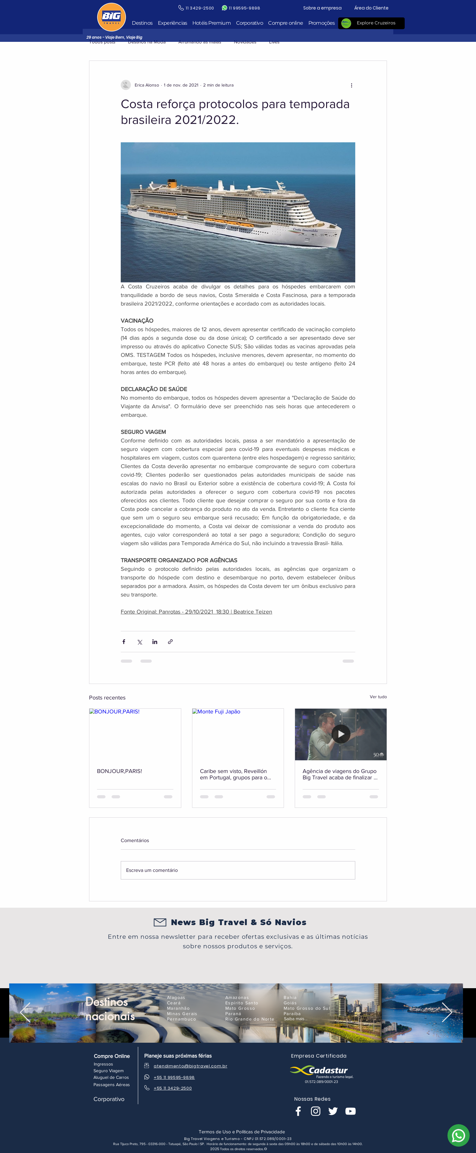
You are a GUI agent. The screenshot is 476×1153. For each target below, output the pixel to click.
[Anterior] (25, 1012)
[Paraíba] (309, 1013)
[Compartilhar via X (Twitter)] (139, 642)
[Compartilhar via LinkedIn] (155, 642)
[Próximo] (447, 1012)
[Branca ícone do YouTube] (350, 1111)
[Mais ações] (351, 85)
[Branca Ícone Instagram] (315, 1111)
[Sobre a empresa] (322, 8)
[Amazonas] (250, 997)
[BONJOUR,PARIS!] (135, 734)
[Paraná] (250, 1013)
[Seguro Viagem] (108, 1070)
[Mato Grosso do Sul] (309, 1008)
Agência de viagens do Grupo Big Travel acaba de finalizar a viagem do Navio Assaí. (339, 774)
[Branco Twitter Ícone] (333, 1111)
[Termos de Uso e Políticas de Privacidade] (242, 1131)
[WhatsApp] (458, 1135)
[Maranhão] (192, 1008)
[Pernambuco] (192, 1018)
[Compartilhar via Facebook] (124, 642)
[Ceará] (192, 1002)
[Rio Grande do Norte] (250, 1018)
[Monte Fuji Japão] (238, 734)
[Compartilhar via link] (170, 642)
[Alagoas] (192, 997)
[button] (142, 23)
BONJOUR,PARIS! (119, 771)
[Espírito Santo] (250, 1002)
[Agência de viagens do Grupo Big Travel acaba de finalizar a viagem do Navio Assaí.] (341, 734)
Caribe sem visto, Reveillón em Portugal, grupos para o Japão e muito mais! (233, 774)
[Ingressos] (103, 1064)
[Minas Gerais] (192, 1013)
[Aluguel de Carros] (111, 1077)
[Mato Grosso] (250, 1008)
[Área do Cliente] (371, 8)
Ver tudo (378, 696)
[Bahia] (309, 997)
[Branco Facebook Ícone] (298, 1111)
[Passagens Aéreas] (111, 1084)
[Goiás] (309, 1002)
